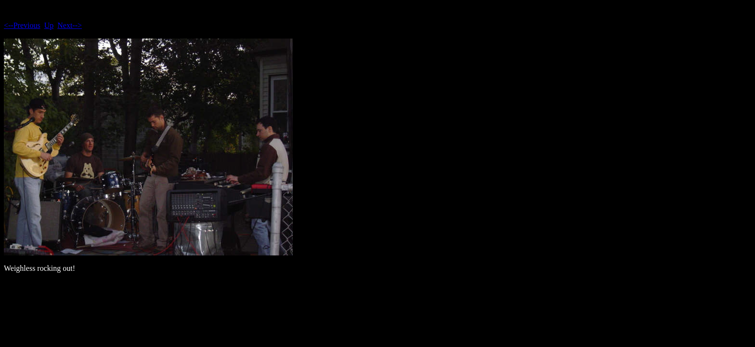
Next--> (69, 25)
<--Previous (22, 25)
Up (49, 25)
